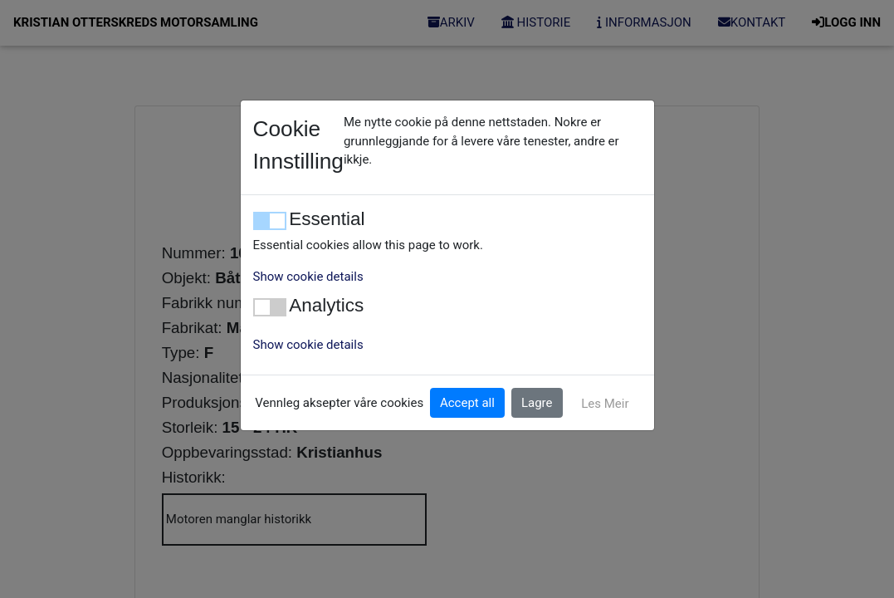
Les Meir (604, 403)
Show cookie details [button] (308, 276)
